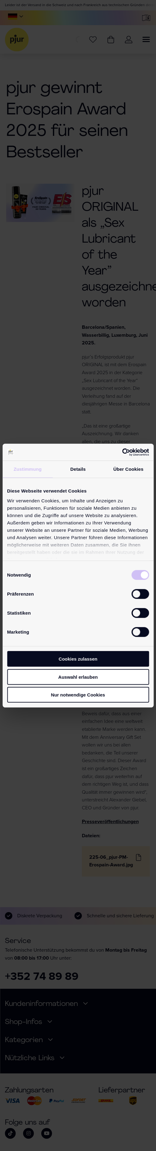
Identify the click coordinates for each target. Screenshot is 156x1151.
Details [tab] (78, 469)
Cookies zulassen (78, 659)
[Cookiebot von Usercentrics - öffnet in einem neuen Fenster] (122, 452)
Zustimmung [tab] (28, 469)
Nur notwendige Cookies (78, 694)
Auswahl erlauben (78, 676)
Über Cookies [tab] (128, 469)
